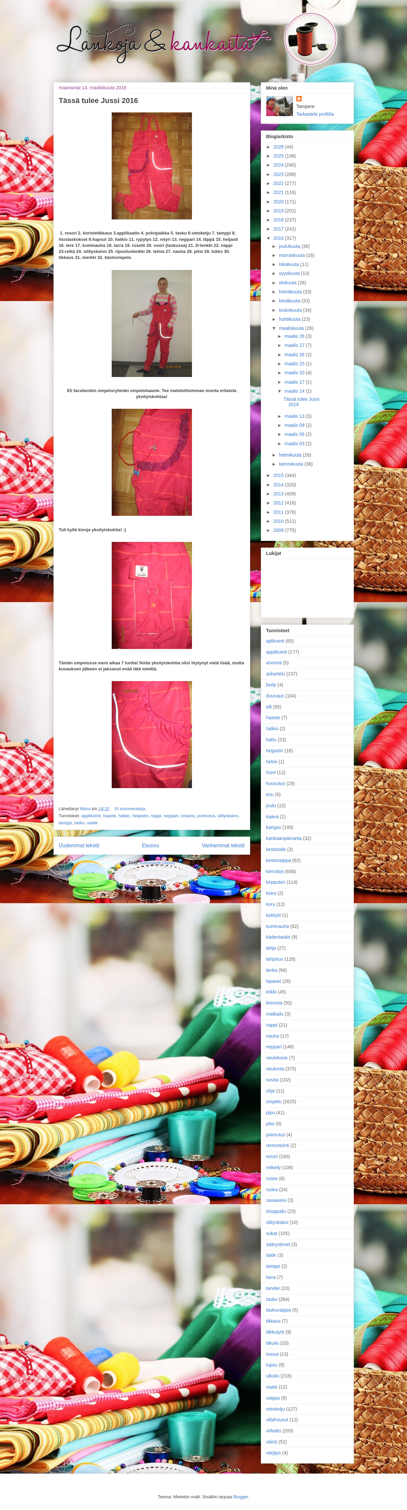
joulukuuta (290, 246)
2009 (279, 530)
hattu (271, 739)
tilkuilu (272, 1343)
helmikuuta (291, 455)
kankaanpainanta (284, 838)
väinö (271, 1441)
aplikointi (275, 641)
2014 (279, 484)
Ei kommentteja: (130, 808)
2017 (279, 228)
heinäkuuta (291, 291)
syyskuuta (290, 273)
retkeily (273, 1167)
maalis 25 (295, 363)
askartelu (275, 673)
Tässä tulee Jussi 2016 (98, 100)
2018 (279, 219)
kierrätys (275, 871)
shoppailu (276, 1211)
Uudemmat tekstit (79, 845)
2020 (279, 201)
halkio (124, 815)
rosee (272, 1178)
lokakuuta (289, 264)
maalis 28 (295, 336)
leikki (271, 992)
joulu (271, 805)
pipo (270, 1112)
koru (270, 904)
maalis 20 (295, 372)
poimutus (206, 815)
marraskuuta (292, 255)
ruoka (272, 1189)
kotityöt (273, 915)
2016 (279, 238)
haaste (109, 815)
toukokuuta (291, 310)
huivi (271, 772)
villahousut (277, 1419)
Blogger (240, 1496)
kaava (272, 816)
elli (269, 707)
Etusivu (150, 845)
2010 (279, 521)
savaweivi (276, 1200)
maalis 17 (295, 382)
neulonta (275, 1068)
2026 (279, 147)
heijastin (140, 815)
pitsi (270, 1123)
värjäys (273, 1452)
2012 (279, 502)
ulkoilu (273, 1376)
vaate (92, 822)
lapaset (273, 981)
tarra (271, 1277)
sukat (271, 1233)
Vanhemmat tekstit (223, 845)
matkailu (275, 1014)
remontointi (277, 1145)
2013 (279, 493)
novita (272, 1079)
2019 (279, 210)
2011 (279, 512)
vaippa (273, 1398)
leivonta (274, 1003)
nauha (272, 1036)
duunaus (275, 695)
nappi (155, 815)
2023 (279, 174)
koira (271, 893)
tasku (79, 822)
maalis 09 (295, 425)
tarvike (273, 1288)
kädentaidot (278, 937)
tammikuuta (291, 464)
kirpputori (276, 882)
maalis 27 (295, 345)
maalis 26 (295, 354)
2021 (279, 192)
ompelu (188, 815)
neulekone (277, 1057)
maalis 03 (295, 443)
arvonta (274, 662)
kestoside (276, 849)
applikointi (91, 815)
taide (271, 1255)
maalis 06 (295, 434)
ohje (270, 1091)
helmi (271, 761)
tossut (272, 1354)
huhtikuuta (290, 319)
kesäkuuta (290, 300)
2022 (279, 183)
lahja (271, 948)
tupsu (272, 1364)
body (271, 684)
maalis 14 (295, 391)
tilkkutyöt (275, 1332)
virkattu (273, 1430)
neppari (171, 815)
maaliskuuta (292, 328)
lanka (271, 970)
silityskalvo (227, 815)
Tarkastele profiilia (315, 114)
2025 (279, 156)
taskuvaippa (278, 1310)
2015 (279, 475)
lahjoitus (274, 959)
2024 (279, 165)
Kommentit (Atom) (157, 862)
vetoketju (275, 1409)
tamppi (65, 822)
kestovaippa (278, 860)
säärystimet (278, 1244)
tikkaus (273, 1321)
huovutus (275, 783)
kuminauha (277, 926)
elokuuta (288, 282)
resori (272, 1156)
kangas (273, 827)
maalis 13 (295, 416)
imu (270, 794)
